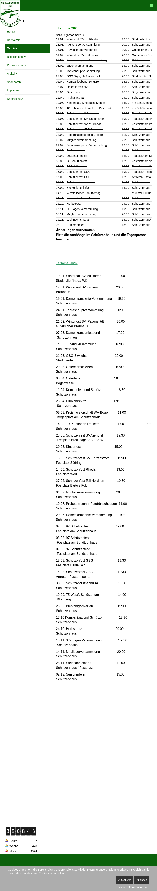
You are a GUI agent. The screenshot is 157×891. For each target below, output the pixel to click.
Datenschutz (15, 98)
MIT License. (89, 864)
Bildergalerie (16, 56)
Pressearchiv (16, 65)
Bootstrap (10, 864)
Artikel (12, 73)
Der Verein (15, 40)
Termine (12, 48)
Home (11, 31)
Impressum (14, 90)
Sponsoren (14, 82)
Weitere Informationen (133, 887)
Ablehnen (142, 880)
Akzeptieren (124, 880)
